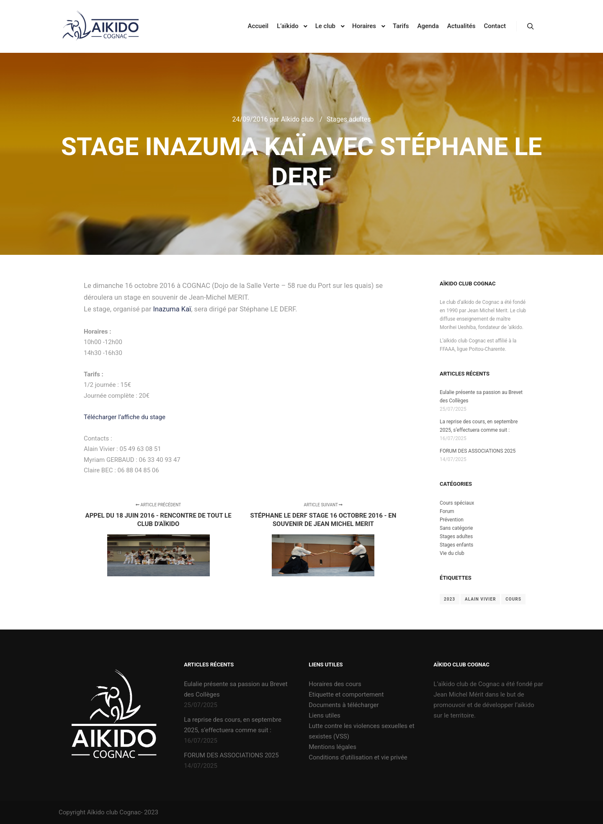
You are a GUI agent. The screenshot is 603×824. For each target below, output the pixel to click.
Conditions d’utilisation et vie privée (358, 757)
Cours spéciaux (457, 503)
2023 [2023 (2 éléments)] (449, 599)
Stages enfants (456, 545)
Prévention (452, 520)
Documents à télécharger (344, 705)
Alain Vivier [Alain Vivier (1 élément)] (480, 599)
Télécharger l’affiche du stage (124, 417)
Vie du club (452, 553)
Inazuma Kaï (172, 309)
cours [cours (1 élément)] (513, 599)
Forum (447, 511)
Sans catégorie (456, 528)
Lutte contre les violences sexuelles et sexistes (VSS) (361, 731)
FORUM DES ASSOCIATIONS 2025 (477, 451)
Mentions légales (332, 747)
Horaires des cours (335, 684)
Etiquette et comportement (346, 694)
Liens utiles (324, 715)
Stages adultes (349, 119)
